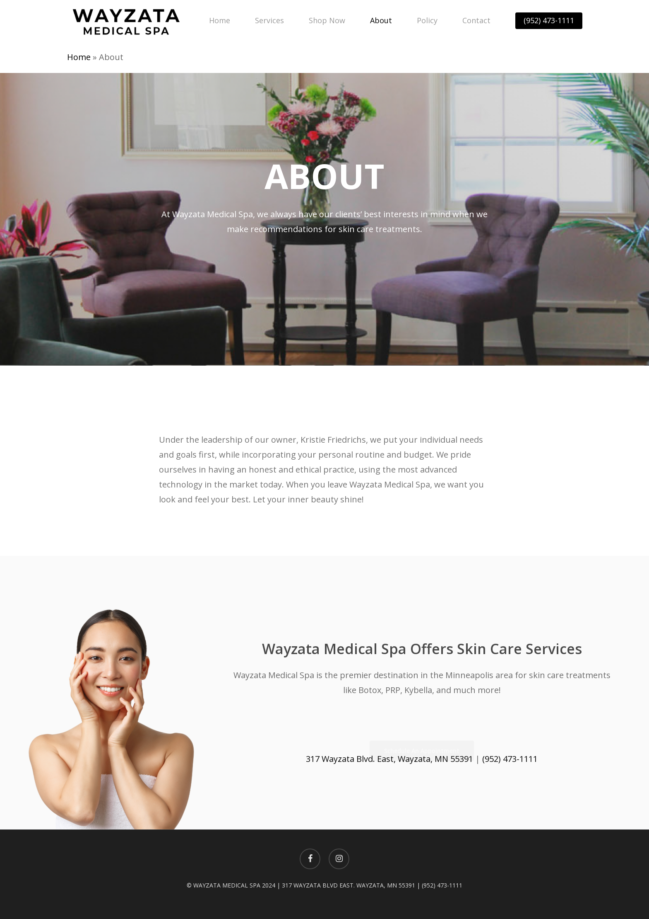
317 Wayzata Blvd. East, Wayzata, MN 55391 (389, 758)
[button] (324, 297)
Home (79, 57)
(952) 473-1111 (510, 758)
